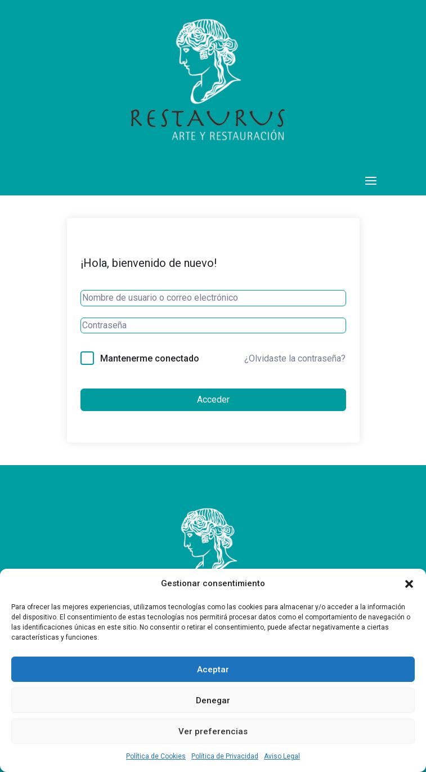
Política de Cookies (156, 756)
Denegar (213, 700)
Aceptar (213, 669)
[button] (409, 584)
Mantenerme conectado (149, 358)
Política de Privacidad (224, 756)
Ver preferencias (213, 731)
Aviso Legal (282, 756)
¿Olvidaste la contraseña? (295, 358)
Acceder (213, 399)
